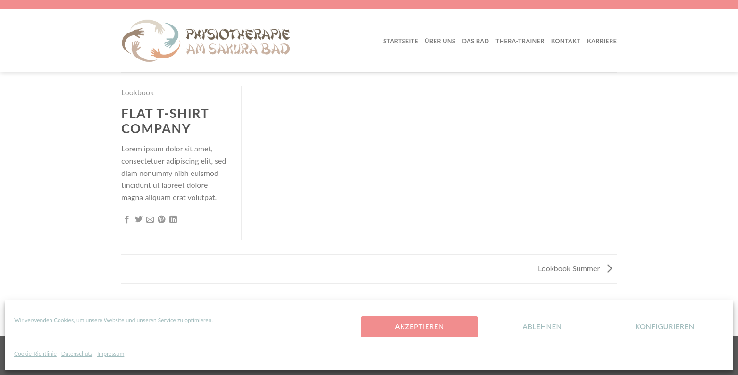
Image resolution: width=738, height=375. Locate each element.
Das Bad (475, 41)
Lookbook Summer (575, 268)
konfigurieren (665, 326)
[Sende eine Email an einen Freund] (150, 220)
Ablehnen (542, 326)
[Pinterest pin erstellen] (161, 220)
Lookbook (137, 92)
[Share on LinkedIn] (173, 220)
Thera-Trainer (519, 41)
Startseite (400, 41)
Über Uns (440, 41)
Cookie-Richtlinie (35, 353)
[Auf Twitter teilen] (139, 220)
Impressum (110, 353)
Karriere (602, 41)
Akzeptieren (419, 326)
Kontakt (565, 41)
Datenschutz (76, 353)
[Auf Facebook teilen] (127, 220)
